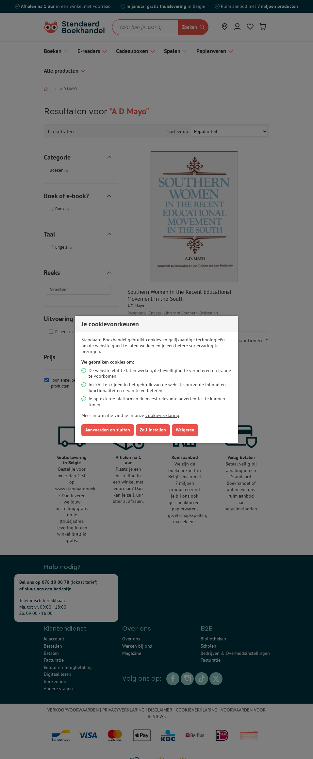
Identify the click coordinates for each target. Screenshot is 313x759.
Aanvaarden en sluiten (107, 430)
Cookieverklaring (162, 415)
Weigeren (185, 430)
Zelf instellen (153, 430)
